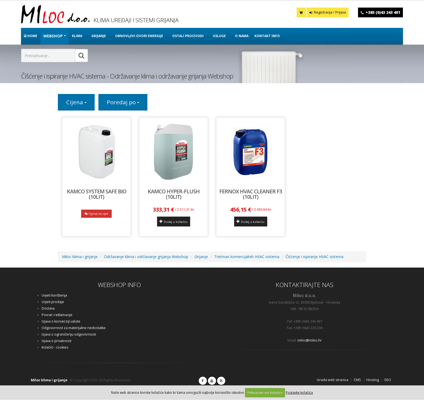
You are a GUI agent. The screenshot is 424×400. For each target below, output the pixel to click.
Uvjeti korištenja (54, 295)
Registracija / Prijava (327, 12)
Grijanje (201, 256)
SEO (387, 380)
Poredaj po (123, 102)
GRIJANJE (98, 36)
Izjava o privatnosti (56, 341)
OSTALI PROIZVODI (188, 36)
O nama (242, 36)
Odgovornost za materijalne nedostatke (74, 328)
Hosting (372, 380)
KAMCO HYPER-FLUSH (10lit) (174, 194)
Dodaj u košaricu (173, 222)
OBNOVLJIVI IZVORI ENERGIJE (139, 36)
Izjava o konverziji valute (61, 321)
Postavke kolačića (299, 392)
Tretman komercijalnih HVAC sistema (246, 256)
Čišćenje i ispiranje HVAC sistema (314, 256)
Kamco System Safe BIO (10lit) (96, 194)
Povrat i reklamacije (57, 315)
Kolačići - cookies (55, 347)
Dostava (48, 308)
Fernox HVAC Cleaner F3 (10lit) (250, 194)
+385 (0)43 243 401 (383, 12)
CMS (357, 380)
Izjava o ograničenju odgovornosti (69, 334)
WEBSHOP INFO (119, 285)
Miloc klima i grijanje (80, 256)
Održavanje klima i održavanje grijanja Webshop (146, 256)
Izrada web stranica (332, 380)
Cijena (76, 102)
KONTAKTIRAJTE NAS (304, 285)
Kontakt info (267, 36)
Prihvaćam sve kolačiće (265, 392)
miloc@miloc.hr (309, 340)
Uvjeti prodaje (53, 302)
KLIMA (77, 36)
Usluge (219, 36)
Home (30, 36)
